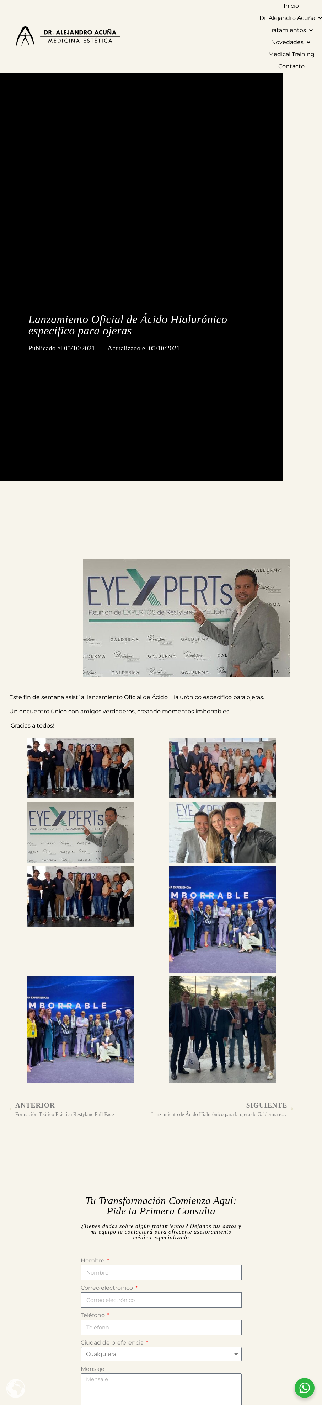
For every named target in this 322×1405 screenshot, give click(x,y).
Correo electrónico (107, 1288)
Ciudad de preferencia (113, 1342)
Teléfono (93, 1315)
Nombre (93, 1260)
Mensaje (92, 1369)
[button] (291, 30)
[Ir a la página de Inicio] (146, 36)
